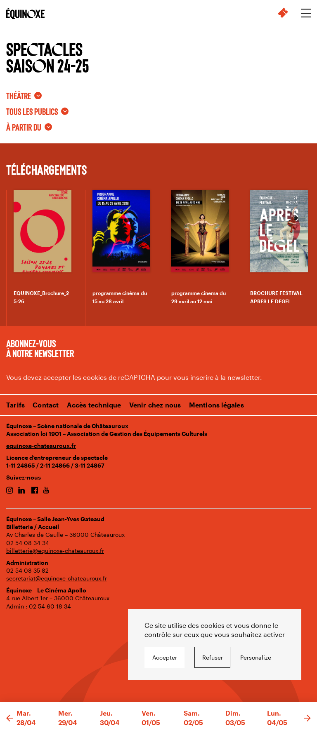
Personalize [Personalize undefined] (255, 657)
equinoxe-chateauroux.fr (41, 445)
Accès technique (94, 405)
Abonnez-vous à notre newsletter (40, 348)
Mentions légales (216, 405)
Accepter (164, 657)
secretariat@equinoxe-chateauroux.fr (56, 578)
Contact (46, 405)
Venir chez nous (155, 405)
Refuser (212, 657)
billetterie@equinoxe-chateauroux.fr (55, 550)
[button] (9, 718)
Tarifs (15, 405)
